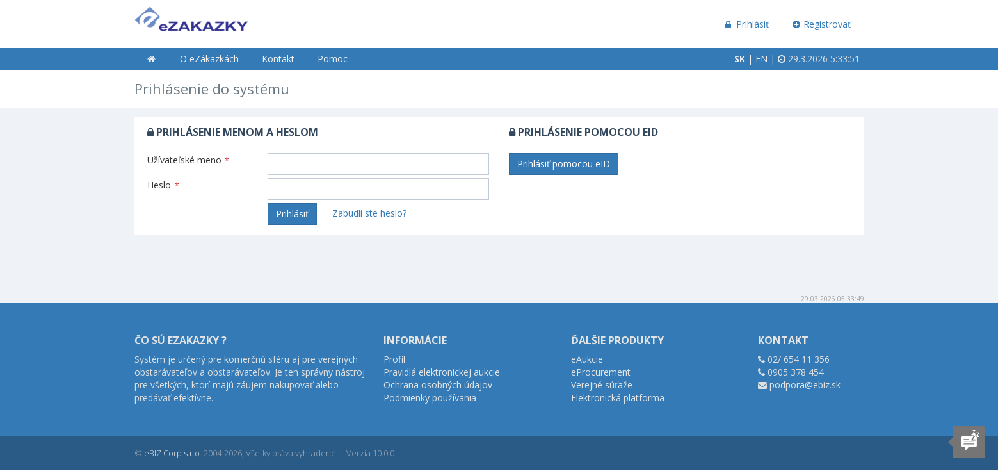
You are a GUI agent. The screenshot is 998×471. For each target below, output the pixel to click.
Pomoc (333, 59)
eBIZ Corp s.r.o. (173, 453)
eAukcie (587, 359)
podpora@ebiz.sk (805, 385)
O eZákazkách (209, 59)
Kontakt (278, 59)
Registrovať (821, 24)
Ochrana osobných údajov (437, 385)
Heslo (163, 185)
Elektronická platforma (617, 398)
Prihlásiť (746, 24)
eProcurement (601, 372)
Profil (394, 359)
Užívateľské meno (188, 160)
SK (739, 59)
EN (761, 59)
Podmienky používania (429, 398)
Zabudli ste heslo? (369, 213)
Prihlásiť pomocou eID (563, 164)
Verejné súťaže (601, 385)
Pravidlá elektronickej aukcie (441, 372)
